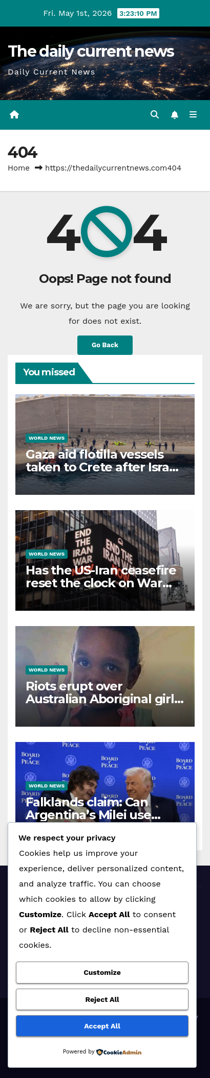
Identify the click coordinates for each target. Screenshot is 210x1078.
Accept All (102, 1026)
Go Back (105, 345)
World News (47, 438)
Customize (102, 972)
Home (19, 168)
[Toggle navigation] (193, 115)
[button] (155, 114)
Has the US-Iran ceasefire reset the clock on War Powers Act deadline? (101, 583)
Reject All (102, 999)
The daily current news (91, 51)
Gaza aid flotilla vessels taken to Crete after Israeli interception (104, 467)
